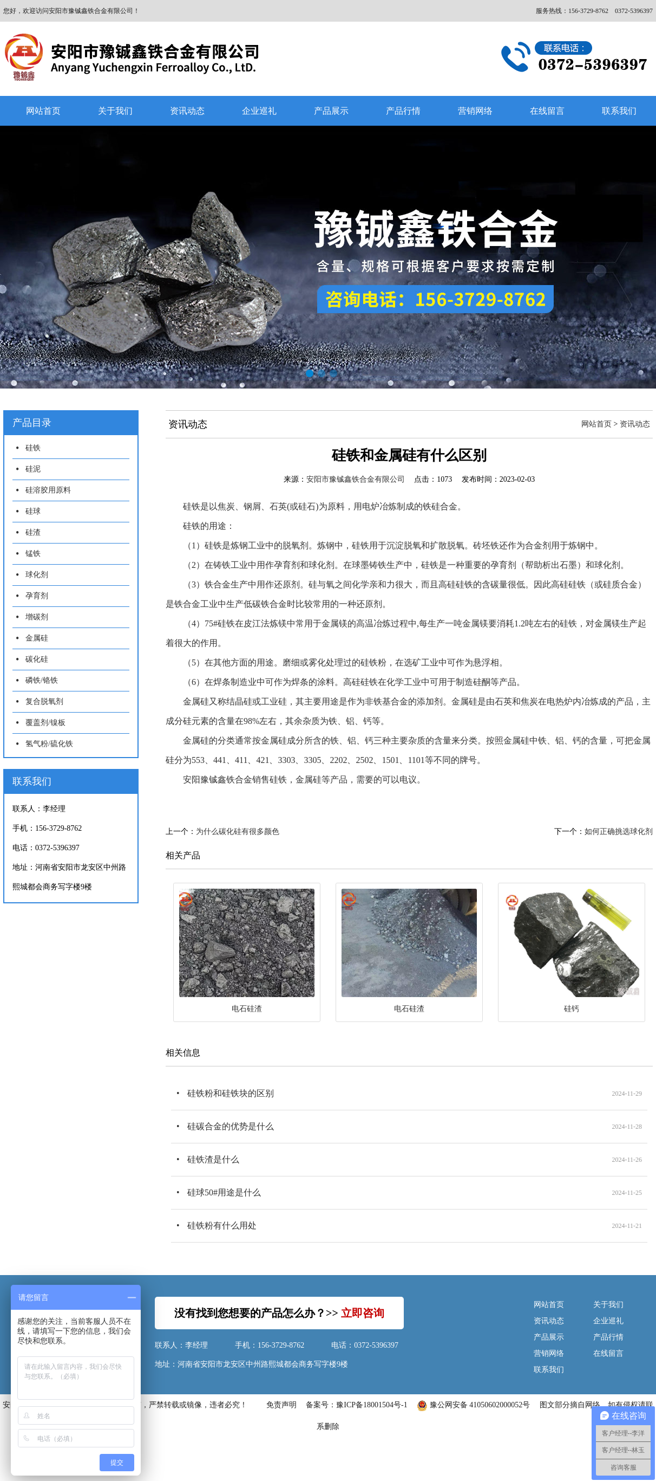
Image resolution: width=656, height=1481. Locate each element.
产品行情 (403, 110)
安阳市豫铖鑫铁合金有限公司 (355, 479)
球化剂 (36, 575)
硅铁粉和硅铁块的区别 (230, 1093)
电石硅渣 (247, 1009)
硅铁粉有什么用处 (222, 1225)
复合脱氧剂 (44, 701)
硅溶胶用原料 (48, 490)
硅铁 (33, 448)
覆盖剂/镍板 (45, 723)
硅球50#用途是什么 (224, 1192)
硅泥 (33, 469)
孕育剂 (36, 596)
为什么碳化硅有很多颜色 (237, 831)
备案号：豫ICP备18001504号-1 (356, 1405)
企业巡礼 (259, 110)
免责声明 (281, 1405)
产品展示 (331, 110)
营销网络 (475, 110)
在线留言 (547, 110)
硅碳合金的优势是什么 (230, 1126)
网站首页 (43, 110)
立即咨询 (362, 1313)
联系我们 (549, 1370)
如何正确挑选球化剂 (619, 831)
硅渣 (33, 532)
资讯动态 (187, 110)
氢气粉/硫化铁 (49, 744)
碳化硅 (36, 659)
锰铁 (33, 553)
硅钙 (571, 1009)
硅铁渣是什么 (213, 1159)
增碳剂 (36, 617)
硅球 (33, 511)
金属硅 (36, 638)
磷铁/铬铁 (41, 680)
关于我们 (115, 110)
